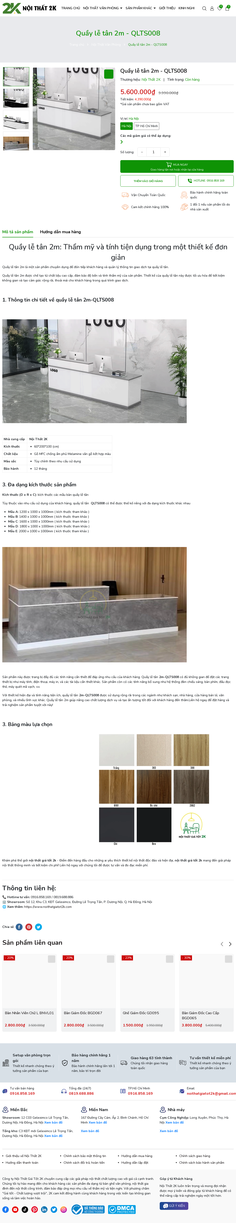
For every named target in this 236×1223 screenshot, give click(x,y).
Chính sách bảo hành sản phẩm (201, 1162)
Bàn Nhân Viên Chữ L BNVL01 (29, 1013)
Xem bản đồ (53, 1122)
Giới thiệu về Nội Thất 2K (23, 1156)
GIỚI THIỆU (167, 8)
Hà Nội (126, 126)
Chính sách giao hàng (194, 1156)
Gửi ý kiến (174, 1206)
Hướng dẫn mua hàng (136, 1156)
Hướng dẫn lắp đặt (134, 1162)
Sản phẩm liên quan (32, 942)
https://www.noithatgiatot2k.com (47, 907)
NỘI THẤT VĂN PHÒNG (101, 8)
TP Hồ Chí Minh (146, 126)
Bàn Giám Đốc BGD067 (83, 1013)
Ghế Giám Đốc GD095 (141, 1013)
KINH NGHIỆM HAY (192, 8)
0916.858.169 (22, 1093)
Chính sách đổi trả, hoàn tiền (84, 1162)
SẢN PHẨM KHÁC (139, 8)
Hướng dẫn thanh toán (22, 1162)
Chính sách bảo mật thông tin (85, 1156)
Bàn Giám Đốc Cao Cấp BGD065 (200, 1016)
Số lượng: (127, 152)
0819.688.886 (81, 1093)
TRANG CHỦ (70, 8)
